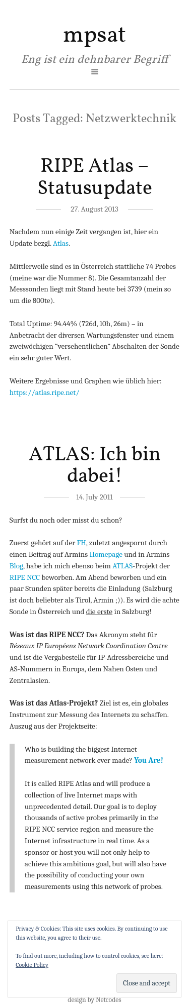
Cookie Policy (32, 964)
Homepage (105, 554)
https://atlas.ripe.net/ (45, 392)
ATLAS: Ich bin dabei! (95, 465)
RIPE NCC (25, 577)
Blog (16, 565)
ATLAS (122, 565)
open (95, 72)
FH (81, 542)
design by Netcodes (94, 999)
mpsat (94, 36)
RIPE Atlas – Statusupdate (94, 177)
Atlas (61, 243)
